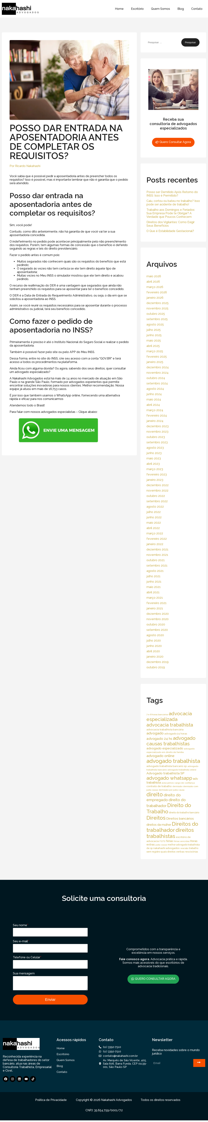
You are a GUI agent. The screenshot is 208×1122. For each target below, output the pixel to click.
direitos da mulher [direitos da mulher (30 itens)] (158, 824)
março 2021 (154, 597)
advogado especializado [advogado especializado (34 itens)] (164, 748)
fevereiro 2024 (156, 415)
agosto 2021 (155, 571)
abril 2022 (153, 528)
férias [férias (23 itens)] (169, 841)
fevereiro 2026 (156, 292)
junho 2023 (154, 453)
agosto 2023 (155, 447)
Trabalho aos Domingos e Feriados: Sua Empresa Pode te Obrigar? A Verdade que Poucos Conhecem (170, 213)
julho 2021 (153, 576)
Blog (180, 9)
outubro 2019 (155, 667)
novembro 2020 (157, 619)
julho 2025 (153, 330)
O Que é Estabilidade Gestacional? (170, 231)
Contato (196, 9)
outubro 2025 (155, 314)
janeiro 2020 (154, 656)
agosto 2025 (155, 324)
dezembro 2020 (157, 613)
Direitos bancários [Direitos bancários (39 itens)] (180, 818)
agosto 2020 (155, 635)
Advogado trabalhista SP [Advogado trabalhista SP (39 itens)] (165, 773)
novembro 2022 (157, 490)
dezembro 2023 (157, 426)
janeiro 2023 (154, 480)
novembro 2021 (157, 555)
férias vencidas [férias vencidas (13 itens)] (181, 841)
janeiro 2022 (154, 544)
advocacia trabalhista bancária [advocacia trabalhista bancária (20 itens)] (164, 729)
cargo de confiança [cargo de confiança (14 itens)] (184, 783)
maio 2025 (153, 340)
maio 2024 (153, 399)
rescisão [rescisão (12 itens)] (184, 848)
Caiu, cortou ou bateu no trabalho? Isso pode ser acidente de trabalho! (173, 202)
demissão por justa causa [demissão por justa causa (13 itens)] (171, 790)
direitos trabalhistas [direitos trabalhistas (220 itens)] (170, 833)
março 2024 (154, 410)
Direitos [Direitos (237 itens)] (156, 818)
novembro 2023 (157, 431)
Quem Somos (160, 9)
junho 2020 (154, 646)
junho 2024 (154, 394)
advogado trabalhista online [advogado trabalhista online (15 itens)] (181, 769)
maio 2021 (153, 587)
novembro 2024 (157, 372)
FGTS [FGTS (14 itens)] (162, 841)
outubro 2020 (155, 624)
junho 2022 (154, 517)
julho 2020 (153, 640)
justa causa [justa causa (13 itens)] (161, 844)
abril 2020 (153, 651)
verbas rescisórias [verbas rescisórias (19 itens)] (187, 851)
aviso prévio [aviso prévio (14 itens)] (168, 783)
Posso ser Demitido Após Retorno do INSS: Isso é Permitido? (172, 193)
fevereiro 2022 (156, 538)
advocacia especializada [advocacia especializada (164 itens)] (169, 716)
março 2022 (154, 533)
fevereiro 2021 (156, 603)
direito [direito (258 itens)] (154, 794)
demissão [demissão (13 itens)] (177, 786)
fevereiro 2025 (156, 356)
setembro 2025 (157, 319)
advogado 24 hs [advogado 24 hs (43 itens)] (159, 739)
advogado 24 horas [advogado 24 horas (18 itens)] (175, 733)
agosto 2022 (155, 506)
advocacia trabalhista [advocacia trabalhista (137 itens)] (169, 725)
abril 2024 (153, 405)
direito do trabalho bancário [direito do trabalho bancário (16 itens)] (184, 812)
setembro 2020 (157, 630)
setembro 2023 (157, 442)
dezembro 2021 (157, 549)
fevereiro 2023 (156, 474)
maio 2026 (153, 276)
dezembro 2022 (157, 485)
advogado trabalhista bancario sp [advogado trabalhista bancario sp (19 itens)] (166, 766)
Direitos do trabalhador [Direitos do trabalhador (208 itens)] (172, 827)
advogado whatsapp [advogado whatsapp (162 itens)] (169, 778)
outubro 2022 (155, 496)
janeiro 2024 (154, 421)
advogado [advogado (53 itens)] (155, 733)
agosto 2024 (155, 389)
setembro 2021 (156, 565)
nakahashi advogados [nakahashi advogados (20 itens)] (166, 848)
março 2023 (154, 469)
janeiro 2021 (154, 608)
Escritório (137, 9)
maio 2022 (153, 522)
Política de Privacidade (51, 1101)
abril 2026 (153, 281)
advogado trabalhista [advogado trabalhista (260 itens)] (173, 761)
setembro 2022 (157, 501)
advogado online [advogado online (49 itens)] (160, 756)
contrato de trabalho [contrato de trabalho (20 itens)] (159, 786)
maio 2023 (153, 458)
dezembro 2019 (157, 662)
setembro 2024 (157, 383)
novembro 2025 (157, 308)
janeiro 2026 (154, 297)
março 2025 (154, 351)
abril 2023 (153, 463)
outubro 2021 (155, 560)
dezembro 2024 (157, 367)
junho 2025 (154, 335)
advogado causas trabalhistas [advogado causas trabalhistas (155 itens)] (170, 740)
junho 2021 (153, 581)
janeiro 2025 (154, 362)
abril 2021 (153, 592)
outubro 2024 (155, 378)
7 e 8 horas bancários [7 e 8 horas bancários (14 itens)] (157, 714)
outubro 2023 (155, 437)
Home (119, 9)
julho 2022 (153, 512)
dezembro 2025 (157, 303)
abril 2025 (153, 346)
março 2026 (154, 287)
